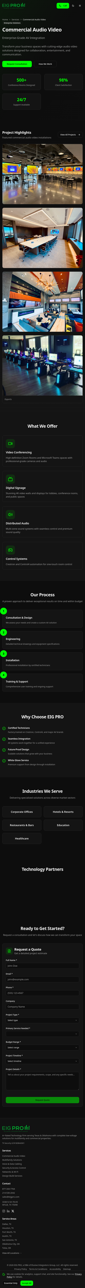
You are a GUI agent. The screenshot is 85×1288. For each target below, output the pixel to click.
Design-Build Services (12, 1175)
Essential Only (10, 1283)
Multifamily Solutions (12, 1160)
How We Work (45, 64)
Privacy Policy (20, 1269)
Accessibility (55, 1269)
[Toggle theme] (73, 6)
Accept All (26, 1283)
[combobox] (42, 1020)
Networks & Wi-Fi (10, 1171)
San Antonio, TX (9, 1240)
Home (5, 19)
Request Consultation (17, 64)
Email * (9, 973)
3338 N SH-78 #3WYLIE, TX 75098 (10, 1203)
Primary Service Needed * (18, 1028)
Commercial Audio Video (13, 1156)
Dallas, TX (6, 1224)
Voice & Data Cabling (12, 1164)
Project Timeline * (14, 1055)
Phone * (9, 987)
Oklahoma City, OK (11, 1244)
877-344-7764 (8, 1189)
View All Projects (70, 134)
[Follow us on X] (12, 1211)
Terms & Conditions (38, 1269)
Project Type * (12, 1014)
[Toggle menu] (80, 6)
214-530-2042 (8, 1192)
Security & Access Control (14, 1167)
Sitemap (67, 1269)
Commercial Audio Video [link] (34, 19)
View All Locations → (12, 1253)
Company (10, 1001)
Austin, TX (6, 1236)
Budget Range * (13, 1042)
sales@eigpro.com (10, 1196)
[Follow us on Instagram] (3, 1211)
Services (15, 19)
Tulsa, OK (6, 1248)
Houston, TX (8, 1228)
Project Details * (13, 1069)
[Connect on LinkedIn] (8, 1211)
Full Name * (11, 960)
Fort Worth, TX (9, 1232)
